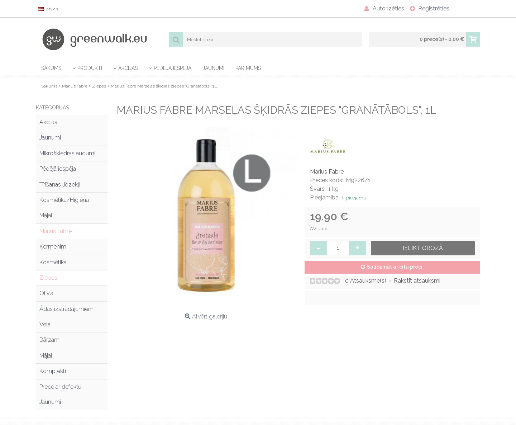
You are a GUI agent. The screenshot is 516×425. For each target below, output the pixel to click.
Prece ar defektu (60, 386)
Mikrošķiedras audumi (67, 153)
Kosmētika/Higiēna (64, 200)
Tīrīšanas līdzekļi (59, 184)
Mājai (45, 215)
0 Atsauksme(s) (365, 280)
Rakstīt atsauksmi (417, 280)
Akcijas (48, 122)
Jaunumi (50, 137)
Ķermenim (52, 246)
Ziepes (48, 277)
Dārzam (49, 339)
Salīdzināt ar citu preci (394, 267)
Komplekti (52, 371)
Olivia (46, 293)
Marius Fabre (55, 231)
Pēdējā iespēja (57, 168)
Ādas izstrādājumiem (66, 309)
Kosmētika (53, 262)
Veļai (45, 324)
